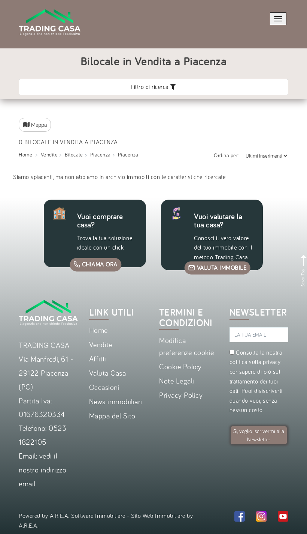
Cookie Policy (180, 366)
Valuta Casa (107, 373)
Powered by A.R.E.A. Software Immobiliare (72, 515)
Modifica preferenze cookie (186, 346)
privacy (272, 362)
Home (98, 330)
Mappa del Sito (112, 415)
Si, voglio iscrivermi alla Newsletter (258, 435)
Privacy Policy (181, 395)
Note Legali (176, 380)
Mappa (35, 124)
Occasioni (104, 387)
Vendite (101, 344)
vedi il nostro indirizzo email (42, 469)
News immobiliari (115, 401)
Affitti (98, 358)
